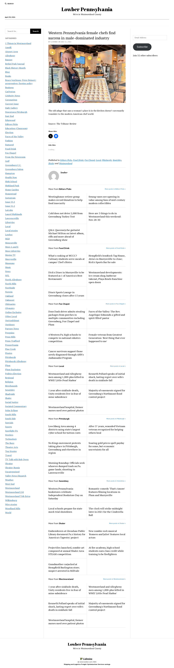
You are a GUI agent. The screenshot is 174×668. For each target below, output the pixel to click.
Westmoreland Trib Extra (17, 496)
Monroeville (11, 242)
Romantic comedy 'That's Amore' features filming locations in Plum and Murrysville (107, 492)
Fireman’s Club (134, 22)
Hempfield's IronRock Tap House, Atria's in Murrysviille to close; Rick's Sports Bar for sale (107, 259)
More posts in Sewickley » (116, 481)
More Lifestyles (12, 250)
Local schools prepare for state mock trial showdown (65, 510)
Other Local (11, 316)
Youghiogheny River (116, 22)
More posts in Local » (118, 366)
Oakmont (9, 300)
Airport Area (11, 51)
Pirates (8, 353)
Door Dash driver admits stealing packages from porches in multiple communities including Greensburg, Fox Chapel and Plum (66, 318)
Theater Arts (11, 447)
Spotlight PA (11, 430)
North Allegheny (13, 279)
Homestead (10, 193)
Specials (9, 422)
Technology (11, 438)
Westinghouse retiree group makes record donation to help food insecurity (65, 200)
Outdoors (10, 324)
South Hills (10, 414)
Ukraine (9, 463)
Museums (9, 263)
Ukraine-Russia (12, 467)
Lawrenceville (12, 218)
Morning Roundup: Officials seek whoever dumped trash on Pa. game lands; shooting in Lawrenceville (66, 467)
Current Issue (12, 103)
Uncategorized (12, 471)
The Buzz (9, 443)
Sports (8, 426)
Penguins (9, 332)
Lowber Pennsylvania (87, 9)
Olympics (9, 308)
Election (9, 132)
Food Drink (10, 148)
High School (11, 181)
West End (9, 483)
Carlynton (10, 91)
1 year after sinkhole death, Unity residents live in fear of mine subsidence (64, 394)
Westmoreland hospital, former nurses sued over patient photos (66, 408)
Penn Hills (10, 336)
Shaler (8, 398)
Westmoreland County (92, 22)
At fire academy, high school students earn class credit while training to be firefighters (106, 551)
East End (9, 116)
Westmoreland (12, 488)
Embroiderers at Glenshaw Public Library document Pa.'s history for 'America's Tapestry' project (66, 534)
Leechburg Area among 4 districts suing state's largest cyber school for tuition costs (64, 429)
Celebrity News (12, 95)
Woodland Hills (12, 508)
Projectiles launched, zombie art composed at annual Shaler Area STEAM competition (66, 551)
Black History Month (15, 67)
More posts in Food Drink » (116, 248)
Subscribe (142, 47)
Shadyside (10, 394)
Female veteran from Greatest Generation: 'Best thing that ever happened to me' (107, 338)
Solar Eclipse (11, 410)
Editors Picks (11, 124)
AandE (8, 47)
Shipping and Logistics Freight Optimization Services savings (87, 664)
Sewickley (10, 389)
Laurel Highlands (13, 214)
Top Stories (11, 451)
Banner (8, 59)
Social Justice (11, 402)
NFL (7, 275)
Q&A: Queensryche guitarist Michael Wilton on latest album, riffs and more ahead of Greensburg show (66, 234)
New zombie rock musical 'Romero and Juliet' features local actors (107, 534)
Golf (7, 161)
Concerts (75, 22)
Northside (10, 287)
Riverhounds (11, 385)
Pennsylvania (11, 344)
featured (9, 144)
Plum (7, 365)
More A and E (11, 246)
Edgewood (10, 120)
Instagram (10, 197)
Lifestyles (10, 222)
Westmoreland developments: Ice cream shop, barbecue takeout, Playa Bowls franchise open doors (105, 277)
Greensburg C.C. (13, 165)
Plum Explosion (13, 369)
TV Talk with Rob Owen (17, 459)
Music (8, 267)
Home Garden (12, 189)
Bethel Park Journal (14, 63)
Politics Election (13, 373)
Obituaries (10, 304)
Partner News (12, 328)
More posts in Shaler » (117, 523)
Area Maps (61, 22)
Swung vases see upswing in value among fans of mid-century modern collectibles (107, 200)
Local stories (11, 230)
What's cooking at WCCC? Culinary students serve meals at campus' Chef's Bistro (66, 259)
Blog (7, 71)
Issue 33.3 (10, 201)
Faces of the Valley (14, 136)
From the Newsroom (15, 156)
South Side (10, 418)
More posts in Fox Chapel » (116, 304)
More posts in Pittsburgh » (116, 419)
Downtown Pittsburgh (16, 111)
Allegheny (10, 55)
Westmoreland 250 (14, 492)
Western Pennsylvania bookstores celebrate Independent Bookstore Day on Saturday (65, 493)
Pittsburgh (10, 357)
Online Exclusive (13, 312)
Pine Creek (10, 349)
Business (9, 87)
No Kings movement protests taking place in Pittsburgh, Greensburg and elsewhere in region (64, 447)
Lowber (9, 234)
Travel (8, 455)
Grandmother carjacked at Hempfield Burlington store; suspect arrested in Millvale (64, 567)
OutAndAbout (12, 320)
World (8, 512)
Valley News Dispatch (15, 475)
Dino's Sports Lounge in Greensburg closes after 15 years (66, 294)
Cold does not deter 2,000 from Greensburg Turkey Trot (65, 215)
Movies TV (10, 255)
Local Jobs (47, 22)
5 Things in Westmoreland (18, 43)
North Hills (10, 283)
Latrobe (9, 210)
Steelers (9, 434)
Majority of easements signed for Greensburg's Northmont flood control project (107, 394)
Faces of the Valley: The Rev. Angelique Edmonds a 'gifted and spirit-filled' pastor (107, 315)
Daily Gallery (11, 107)
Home (36, 22)
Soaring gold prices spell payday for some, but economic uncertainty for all (106, 446)
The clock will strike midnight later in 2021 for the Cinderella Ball (106, 512)
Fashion (9, 140)
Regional (9, 377)
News (7, 271)
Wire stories (11, 504)
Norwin (9, 291)
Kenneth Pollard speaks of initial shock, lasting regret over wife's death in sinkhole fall (107, 377)
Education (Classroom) (16, 128)
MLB (7, 238)
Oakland (9, 295)
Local (7, 226)
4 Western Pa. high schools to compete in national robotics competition (64, 338)
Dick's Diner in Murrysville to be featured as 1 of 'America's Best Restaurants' (66, 276)
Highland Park (12, 185)
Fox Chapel (10, 152)
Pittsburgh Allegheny (15, 361)
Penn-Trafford (12, 340)
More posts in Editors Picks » (115, 189)
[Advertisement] (151, 102)
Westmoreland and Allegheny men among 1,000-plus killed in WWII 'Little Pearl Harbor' (66, 377)
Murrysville (10, 259)
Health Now (11, 177)
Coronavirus (11, 99)
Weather (9, 479)
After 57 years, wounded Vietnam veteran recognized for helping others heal (107, 429)
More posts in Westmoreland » (114, 579)
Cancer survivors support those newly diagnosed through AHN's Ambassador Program (66, 354)
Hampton (10, 173)
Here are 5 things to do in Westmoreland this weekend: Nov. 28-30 (105, 216)
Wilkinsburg (11, 500)
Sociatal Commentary (16, 406)
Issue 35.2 (10, 206)
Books (8, 76)
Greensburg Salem (14, 169)
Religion (9, 381)
